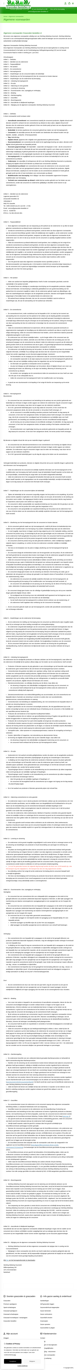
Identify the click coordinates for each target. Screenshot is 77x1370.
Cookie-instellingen (22, 1366)
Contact (42, 1338)
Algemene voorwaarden (16, 16)
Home (5, 16)
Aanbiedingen (44, 1300)
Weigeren (32, 1361)
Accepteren (12, 1361)
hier (15, 1355)
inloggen (6, 1338)
